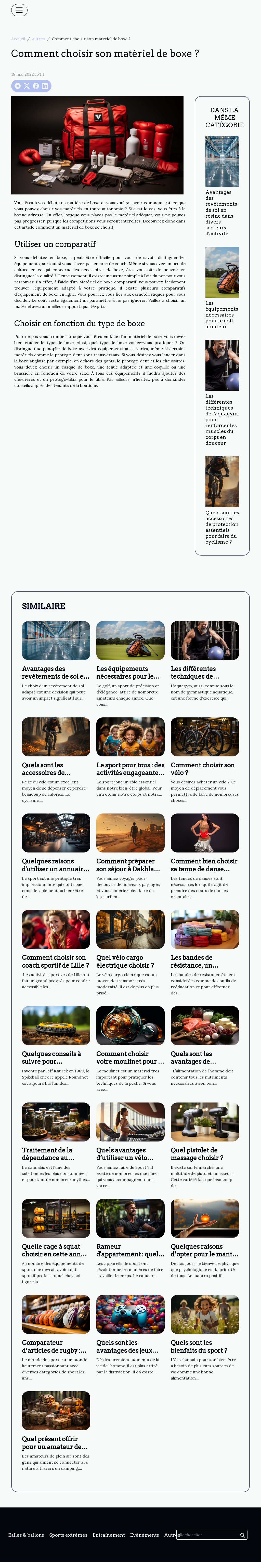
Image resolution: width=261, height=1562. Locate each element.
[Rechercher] (211, 1535)
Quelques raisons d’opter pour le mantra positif (205, 1254)
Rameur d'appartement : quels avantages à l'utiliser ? (129, 1254)
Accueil (18, 38)
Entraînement (109, 1535)
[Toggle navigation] (19, 10)
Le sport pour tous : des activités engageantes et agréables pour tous (130, 773)
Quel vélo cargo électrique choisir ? (125, 961)
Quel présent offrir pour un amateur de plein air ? (52, 1446)
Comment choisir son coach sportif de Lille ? (55, 961)
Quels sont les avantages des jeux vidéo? (124, 1350)
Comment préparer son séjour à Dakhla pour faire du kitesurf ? (128, 873)
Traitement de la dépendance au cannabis (47, 1158)
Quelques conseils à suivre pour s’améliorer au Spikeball (51, 1065)
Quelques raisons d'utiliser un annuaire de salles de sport (54, 869)
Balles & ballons (26, 1535)
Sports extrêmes (68, 1535)
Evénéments (144, 1535)
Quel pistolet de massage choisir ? (197, 1154)
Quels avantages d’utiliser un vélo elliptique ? (121, 1158)
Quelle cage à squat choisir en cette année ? (55, 1254)
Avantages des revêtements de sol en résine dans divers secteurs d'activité (221, 212)
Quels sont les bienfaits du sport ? (199, 1346)
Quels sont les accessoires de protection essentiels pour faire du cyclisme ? (222, 527)
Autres (38, 38)
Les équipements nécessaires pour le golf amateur (221, 315)
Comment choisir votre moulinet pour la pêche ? (130, 1061)
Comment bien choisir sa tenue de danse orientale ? (204, 869)
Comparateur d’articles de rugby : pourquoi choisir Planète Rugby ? (51, 1354)
